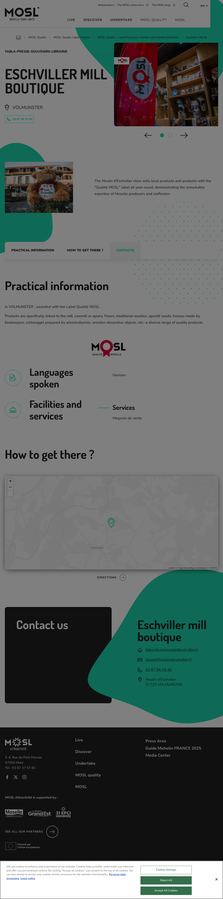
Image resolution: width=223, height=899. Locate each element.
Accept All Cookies (166, 893)
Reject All (166, 883)
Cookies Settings (166, 872)
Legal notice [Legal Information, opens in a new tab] (27, 881)
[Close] (216, 881)
